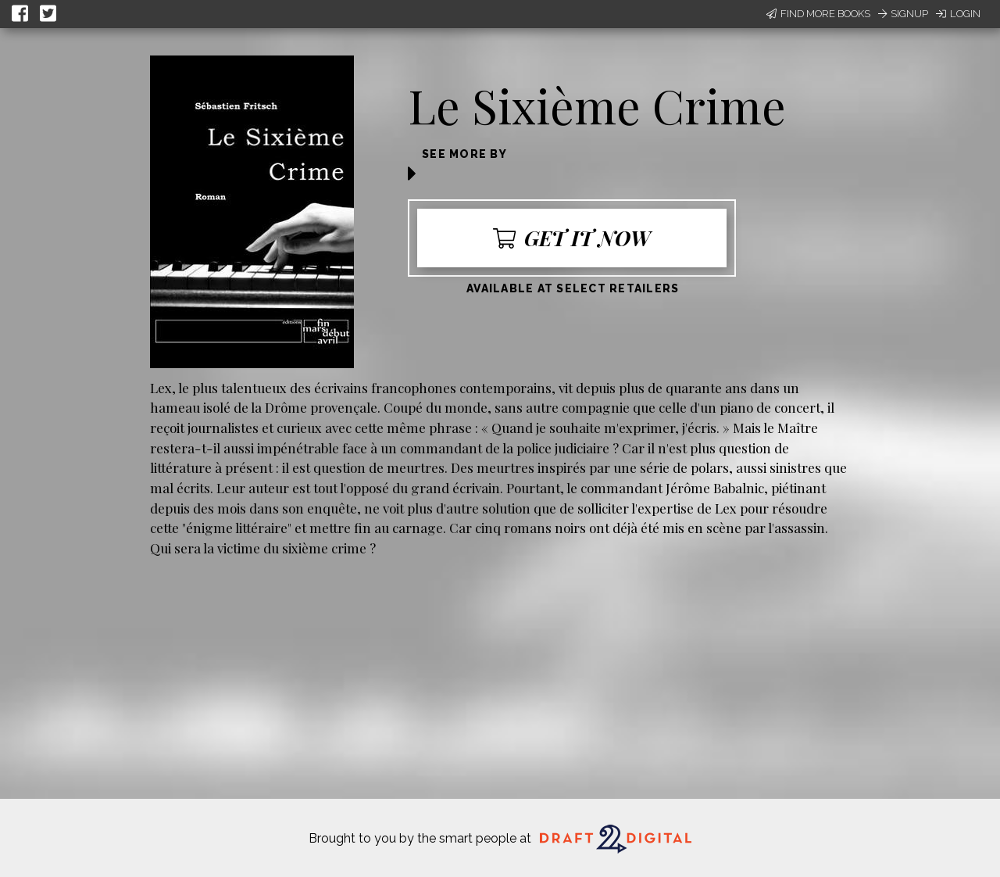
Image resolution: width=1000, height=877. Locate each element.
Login (958, 14)
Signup (903, 14)
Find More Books (818, 14)
